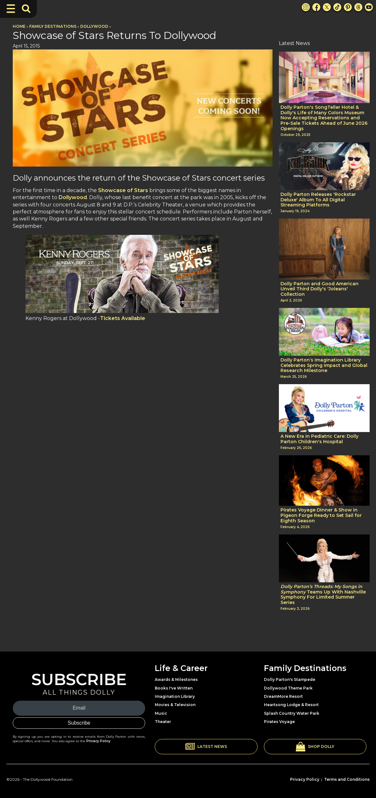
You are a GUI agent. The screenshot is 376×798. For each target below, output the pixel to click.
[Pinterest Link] (348, 7)
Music (161, 713)
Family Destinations (52, 26)
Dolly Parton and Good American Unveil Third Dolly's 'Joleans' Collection (319, 289)
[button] (206, 746)
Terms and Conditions (347, 779)
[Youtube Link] (369, 7)
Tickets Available (122, 318)
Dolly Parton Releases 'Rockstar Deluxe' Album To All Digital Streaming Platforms (318, 200)
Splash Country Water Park (291, 713)
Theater (163, 721)
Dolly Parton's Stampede (289, 679)
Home (19, 26)
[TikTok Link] (337, 7)
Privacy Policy (98, 741)
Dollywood (94, 26)
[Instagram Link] (306, 7)
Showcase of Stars (123, 190)
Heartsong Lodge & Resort (291, 704)
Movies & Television (175, 704)
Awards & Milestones (176, 679)
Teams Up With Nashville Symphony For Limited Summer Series (323, 594)
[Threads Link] (358, 7)
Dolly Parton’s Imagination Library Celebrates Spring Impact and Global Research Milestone (323, 365)
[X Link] (327, 7)
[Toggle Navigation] (10, 8)
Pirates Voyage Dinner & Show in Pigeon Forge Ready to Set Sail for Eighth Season (321, 515)
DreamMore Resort (283, 696)
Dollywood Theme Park (288, 688)
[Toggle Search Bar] (26, 8)
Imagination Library (175, 696)
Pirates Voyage (279, 721)
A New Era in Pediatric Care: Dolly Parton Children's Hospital (319, 439)
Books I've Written (174, 688)
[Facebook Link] (316, 7)
